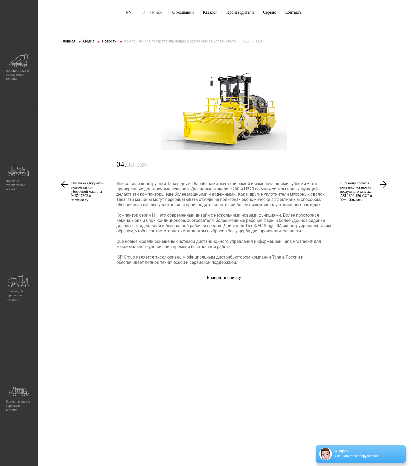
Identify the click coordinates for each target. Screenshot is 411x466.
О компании (183, 12)
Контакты (293, 12)
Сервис (269, 12)
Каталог (210, 12)
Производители (240, 12)
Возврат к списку (224, 277)
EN (129, 12)
